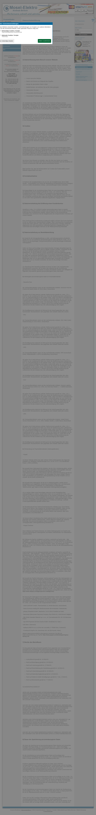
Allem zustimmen (44, 41)
